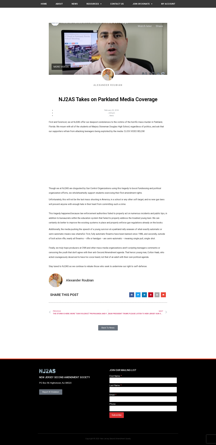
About (59, 4)
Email (112, 394)
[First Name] (143, 380)
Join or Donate (142, 4)
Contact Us (117, 4)
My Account (168, 4)
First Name (115, 376)
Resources (94, 4)
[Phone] (143, 408)
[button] (131, 294)
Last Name (115, 385)
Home (44, 4)
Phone (112, 404)
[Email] (143, 399)
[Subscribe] (116, 415)
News (75, 4)
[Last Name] (143, 390)
